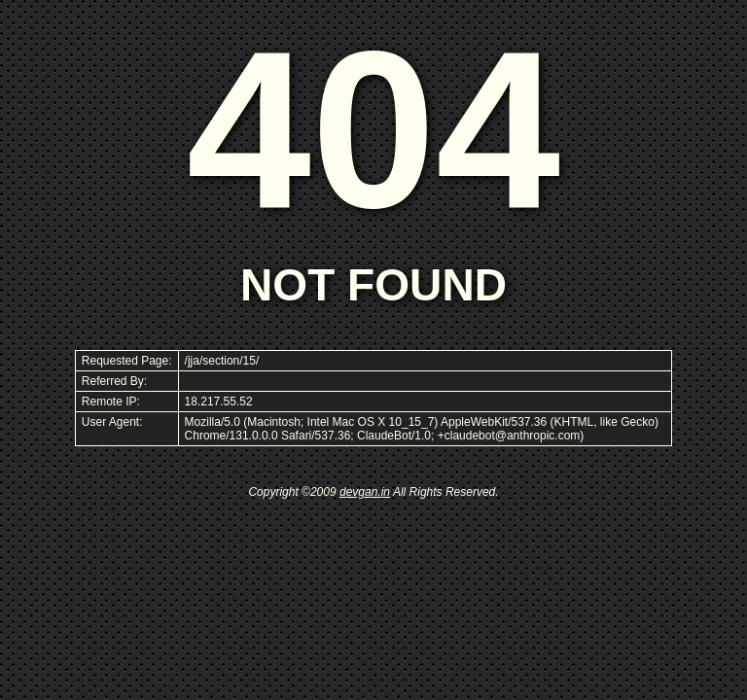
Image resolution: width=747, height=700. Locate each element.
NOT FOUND (373, 285)
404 (373, 129)
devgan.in (364, 492)
